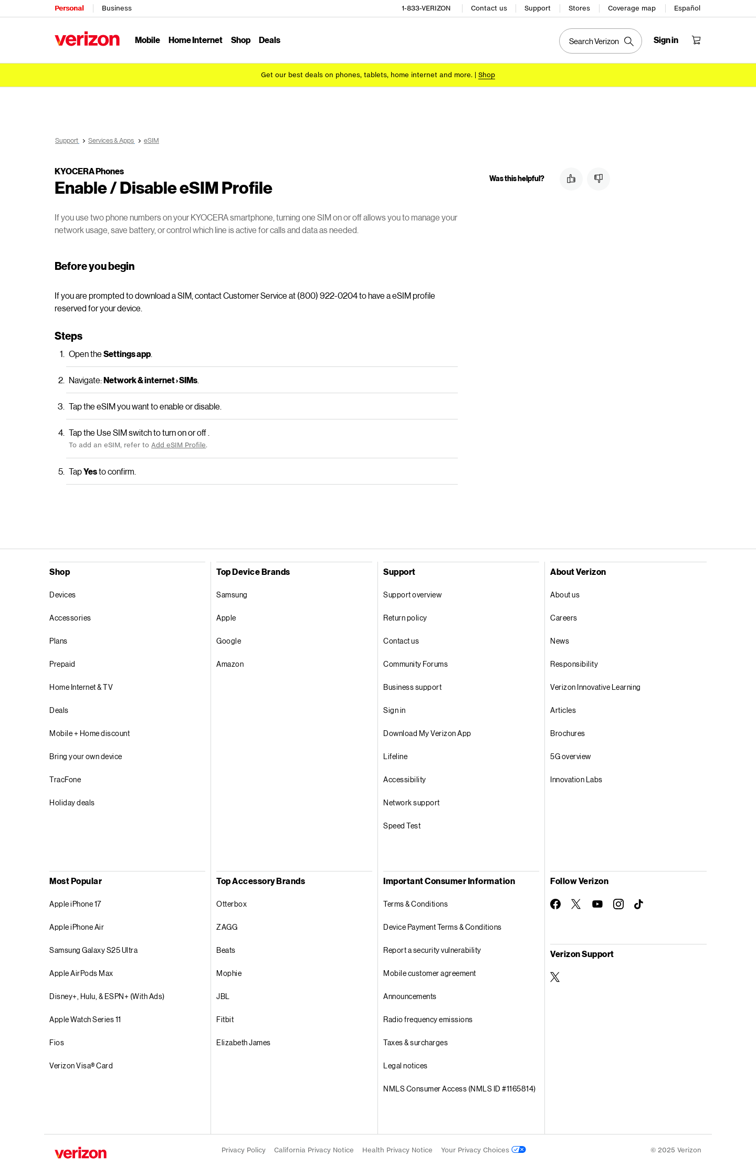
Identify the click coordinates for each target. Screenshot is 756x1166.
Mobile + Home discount (89, 733)
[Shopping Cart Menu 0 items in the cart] (696, 39)
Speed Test (402, 825)
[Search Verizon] (600, 41)
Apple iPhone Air (76, 926)
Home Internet (196, 40)
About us (565, 594)
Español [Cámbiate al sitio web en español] (687, 8)
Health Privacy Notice (397, 1150)
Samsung (232, 594)
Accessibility (404, 779)
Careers (564, 617)
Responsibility (574, 663)
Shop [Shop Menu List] (240, 40)
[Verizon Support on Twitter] (555, 977)
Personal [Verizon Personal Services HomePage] (69, 8)
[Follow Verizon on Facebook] (555, 904)
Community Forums (415, 663)
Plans (58, 640)
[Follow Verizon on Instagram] (618, 904)
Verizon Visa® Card (81, 1065)
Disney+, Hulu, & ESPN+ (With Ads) (107, 996)
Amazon (230, 663)
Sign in (394, 710)
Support (537, 8)
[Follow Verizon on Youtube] (597, 904)
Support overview (412, 594)
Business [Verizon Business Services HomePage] (117, 8)
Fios (56, 1042)
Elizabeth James (243, 1042)
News (559, 640)
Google (228, 640)
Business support (412, 686)
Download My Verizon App (427, 733)
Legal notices (405, 1065)
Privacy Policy (244, 1150)
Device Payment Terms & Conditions (442, 926)
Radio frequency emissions (428, 1019)
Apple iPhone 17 (75, 903)
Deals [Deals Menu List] (269, 40)
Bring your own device (85, 756)
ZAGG (226, 926)
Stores (579, 8)
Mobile (147, 40)
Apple (226, 617)
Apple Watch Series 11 (85, 1019)
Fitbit (225, 1019)
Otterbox (231, 903)
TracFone (65, 779)
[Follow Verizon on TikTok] (639, 904)
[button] (571, 179)
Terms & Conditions (415, 903)
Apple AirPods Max (81, 973)
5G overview (570, 756)
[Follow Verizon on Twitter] (576, 904)
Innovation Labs (576, 779)
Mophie (229, 973)
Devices (62, 594)
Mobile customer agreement (429, 973)
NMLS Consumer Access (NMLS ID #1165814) (459, 1088)
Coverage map (632, 8)
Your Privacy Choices (483, 1150)
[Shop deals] (486, 75)
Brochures (567, 733)
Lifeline (395, 756)
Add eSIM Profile (178, 445)
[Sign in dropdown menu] (666, 40)
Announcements (410, 996)
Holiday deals (72, 802)
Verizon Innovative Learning (595, 686)
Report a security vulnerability (432, 950)
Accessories (70, 617)
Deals (59, 710)
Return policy (405, 617)
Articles (563, 710)
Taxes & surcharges (415, 1042)
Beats (226, 950)
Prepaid (62, 663)
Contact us (489, 8)
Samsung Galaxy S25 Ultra (93, 950)
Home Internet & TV (81, 686)
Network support (411, 802)
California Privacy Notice (314, 1150)
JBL (223, 996)
